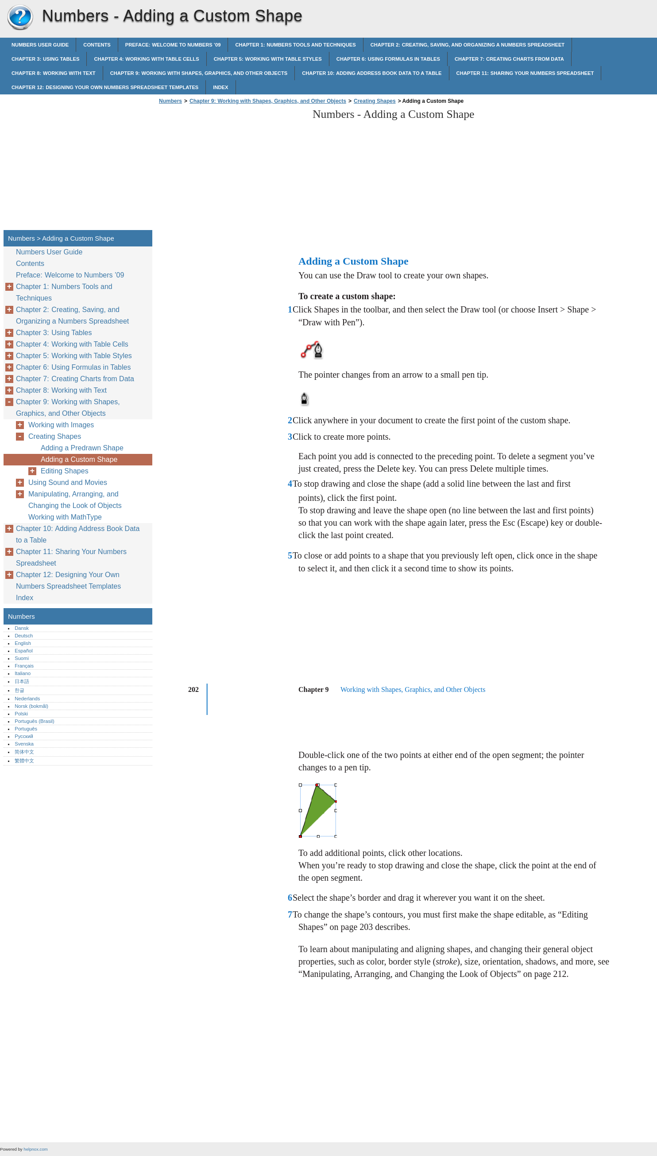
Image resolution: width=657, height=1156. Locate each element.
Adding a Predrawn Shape (82, 448)
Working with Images (61, 425)
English (23, 643)
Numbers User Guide (40, 44)
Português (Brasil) (34, 721)
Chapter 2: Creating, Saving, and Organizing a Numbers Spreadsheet (467, 44)
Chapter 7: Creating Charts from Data (509, 59)
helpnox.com (35, 1149)
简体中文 (24, 751)
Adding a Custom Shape (79, 459)
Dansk (22, 628)
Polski (21, 713)
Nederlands (27, 698)
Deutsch (24, 635)
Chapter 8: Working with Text (54, 73)
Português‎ (26, 728)
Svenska (24, 743)
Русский (24, 736)
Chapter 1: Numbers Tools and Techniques (295, 44)
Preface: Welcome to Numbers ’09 (173, 44)
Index (220, 87)
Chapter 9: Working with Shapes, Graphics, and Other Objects (199, 73)
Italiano (23, 673)
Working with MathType (65, 517)
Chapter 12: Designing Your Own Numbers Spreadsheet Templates (105, 87)
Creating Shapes (375, 101)
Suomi (22, 658)
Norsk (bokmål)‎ (31, 706)
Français (24, 665)
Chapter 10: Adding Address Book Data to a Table (371, 73)
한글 (19, 690)
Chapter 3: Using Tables (45, 59)
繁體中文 (24, 760)
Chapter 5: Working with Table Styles (268, 59)
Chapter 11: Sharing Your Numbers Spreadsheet (525, 73)
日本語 (22, 681)
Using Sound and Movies (67, 482)
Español (23, 650)
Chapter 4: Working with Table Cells (146, 59)
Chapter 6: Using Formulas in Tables (388, 59)
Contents (97, 44)
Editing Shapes (65, 471)
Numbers (20, 17)
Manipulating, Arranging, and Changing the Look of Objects (75, 499)
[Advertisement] (231, 170)
